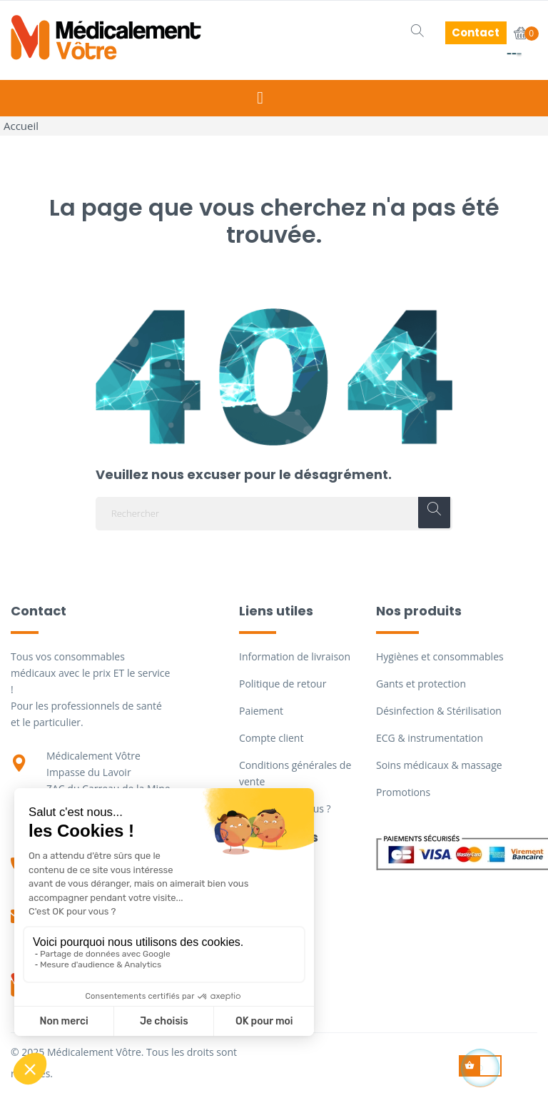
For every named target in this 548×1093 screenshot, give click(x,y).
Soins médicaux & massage (439, 765)
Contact (475, 32)
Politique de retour (282, 683)
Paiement (261, 710)
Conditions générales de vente (295, 773)
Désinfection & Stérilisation (439, 710)
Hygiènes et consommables (440, 656)
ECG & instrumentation (429, 738)
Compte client (271, 738)
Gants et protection (421, 683)
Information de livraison (294, 656)
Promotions (403, 792)
